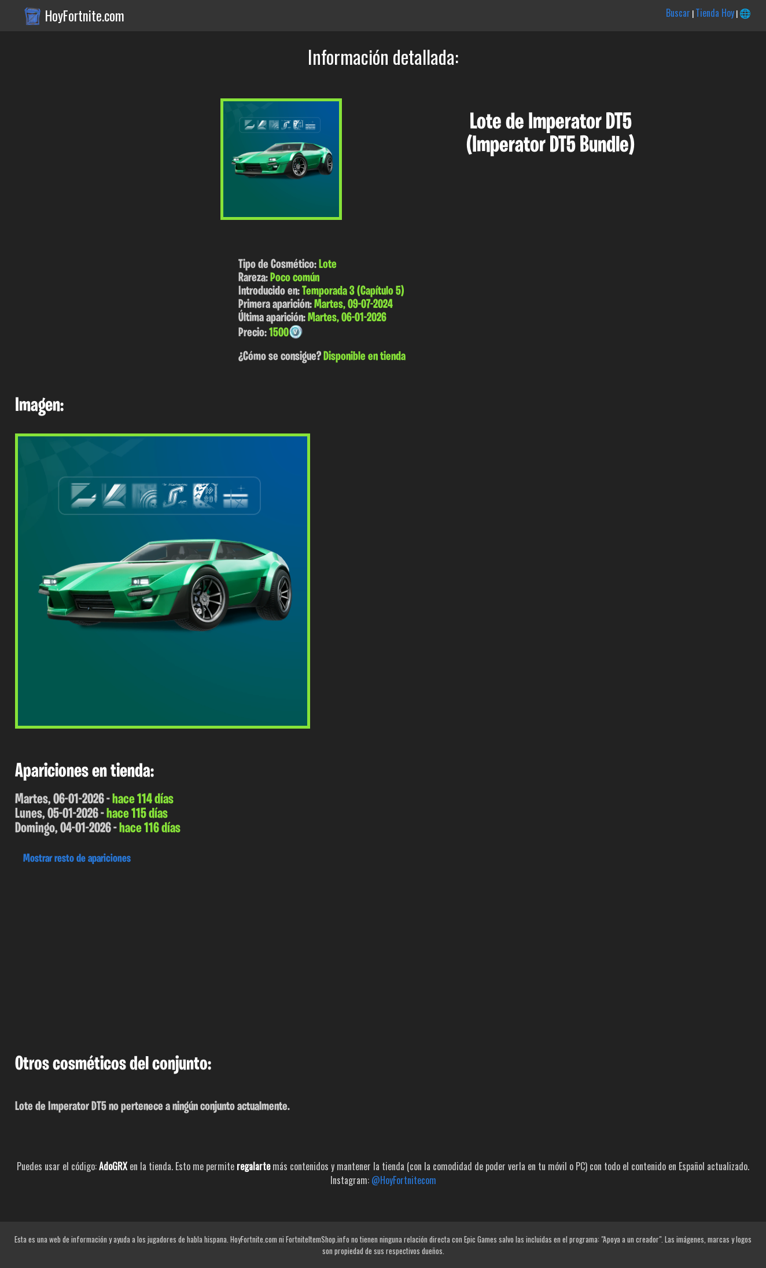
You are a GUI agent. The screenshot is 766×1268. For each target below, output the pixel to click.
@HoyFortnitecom (403, 1180)
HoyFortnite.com (84, 15)
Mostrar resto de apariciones (77, 859)
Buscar (678, 13)
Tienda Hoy (714, 13)
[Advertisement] (347, 956)
